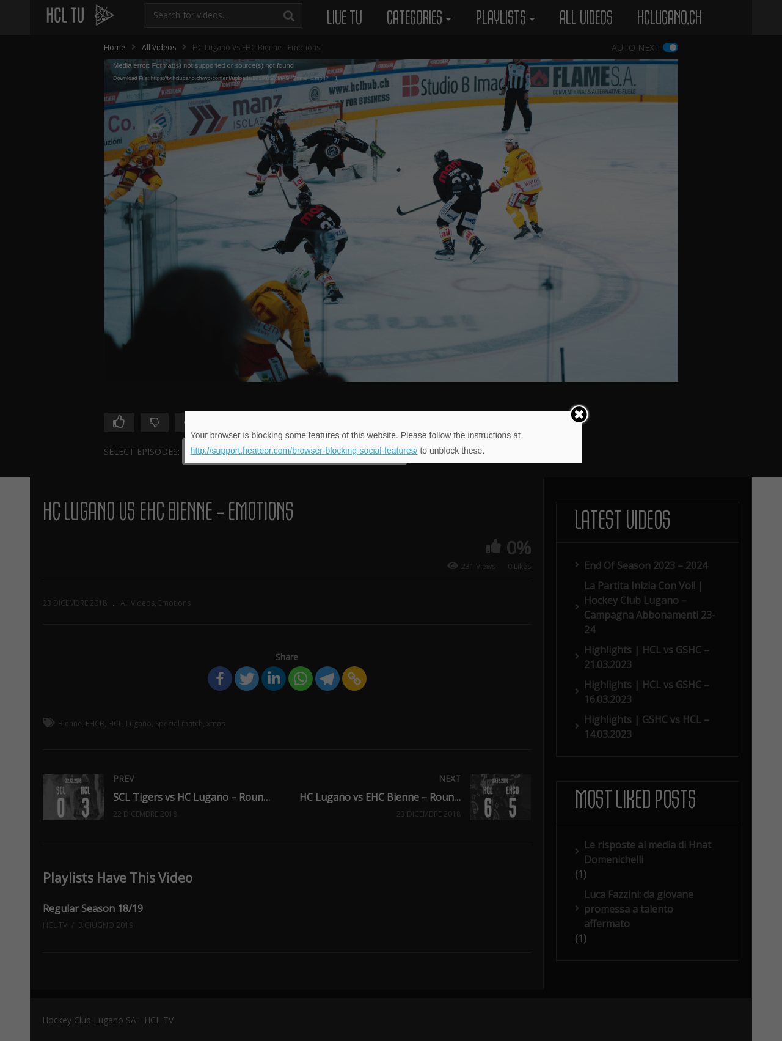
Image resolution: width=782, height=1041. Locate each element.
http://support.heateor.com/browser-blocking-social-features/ (304, 450)
